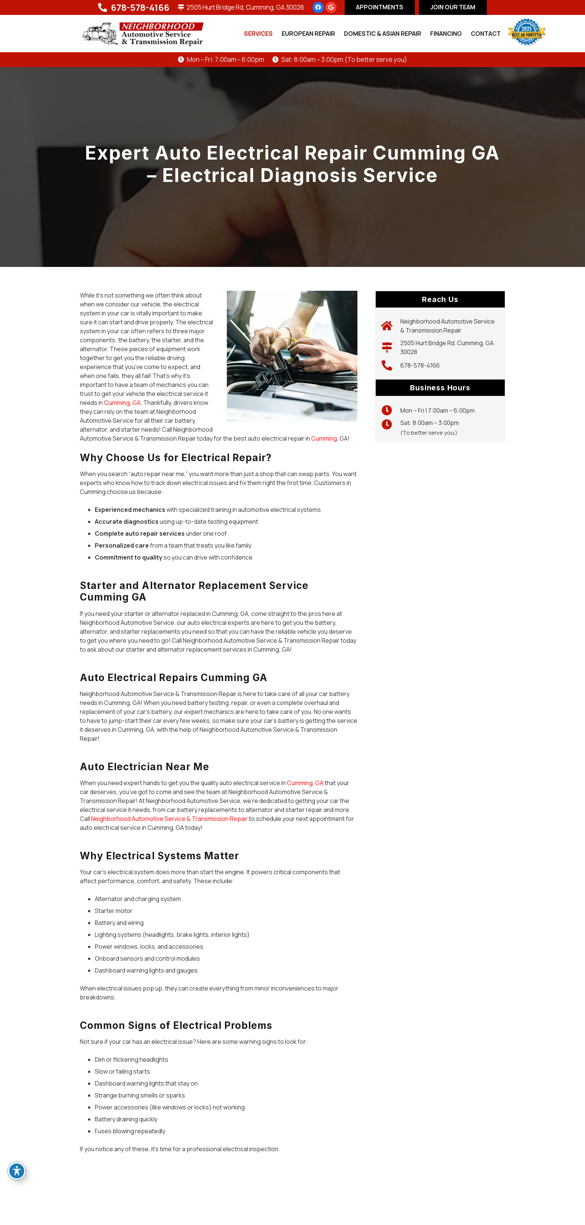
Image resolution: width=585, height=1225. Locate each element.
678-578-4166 (420, 365)
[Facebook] (318, 7)
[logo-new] (143, 34)
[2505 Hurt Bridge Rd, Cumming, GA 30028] (390, 347)
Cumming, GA (122, 403)
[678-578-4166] (390, 365)
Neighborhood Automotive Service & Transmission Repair (169, 819)
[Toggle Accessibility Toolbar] (17, 1171)
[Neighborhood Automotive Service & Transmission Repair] (390, 326)
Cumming (324, 438)
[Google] (331, 7)
